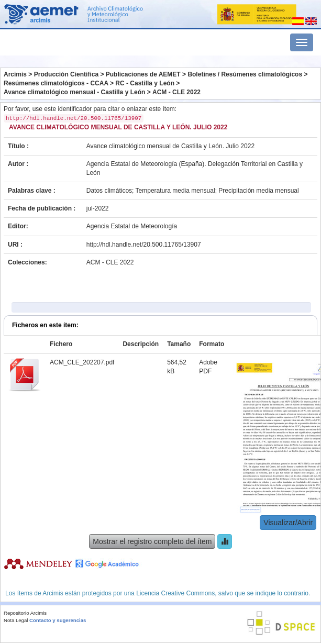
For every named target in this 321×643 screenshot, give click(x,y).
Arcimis (15, 74)
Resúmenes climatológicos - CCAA (56, 83)
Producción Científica (66, 74)
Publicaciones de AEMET (143, 74)
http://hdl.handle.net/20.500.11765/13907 (143, 244)
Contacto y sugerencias (57, 620)
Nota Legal (16, 620)
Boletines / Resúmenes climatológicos (244, 74)
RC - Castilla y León (144, 83)
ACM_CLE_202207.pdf (82, 362)
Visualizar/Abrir (288, 522)
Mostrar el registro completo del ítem (152, 541)
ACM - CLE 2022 (176, 92)
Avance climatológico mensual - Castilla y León (74, 92)
